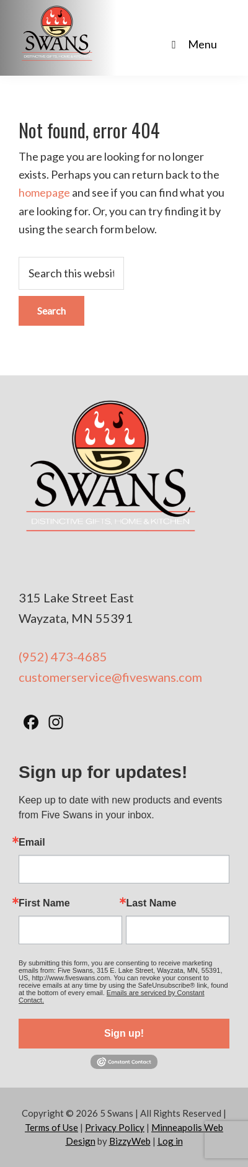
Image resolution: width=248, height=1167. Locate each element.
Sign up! (124, 1033)
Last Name (151, 903)
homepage (44, 192)
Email (32, 842)
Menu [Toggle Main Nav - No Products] (192, 44)
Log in (170, 1141)
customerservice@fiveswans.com (110, 676)
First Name (44, 903)
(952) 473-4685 (63, 656)
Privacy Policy (114, 1127)
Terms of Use (51, 1127)
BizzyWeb (130, 1141)
